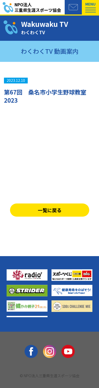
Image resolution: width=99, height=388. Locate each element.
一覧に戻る (50, 210)
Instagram (49, 351)
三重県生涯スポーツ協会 (40, 7)
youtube (68, 351)
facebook (31, 351)
